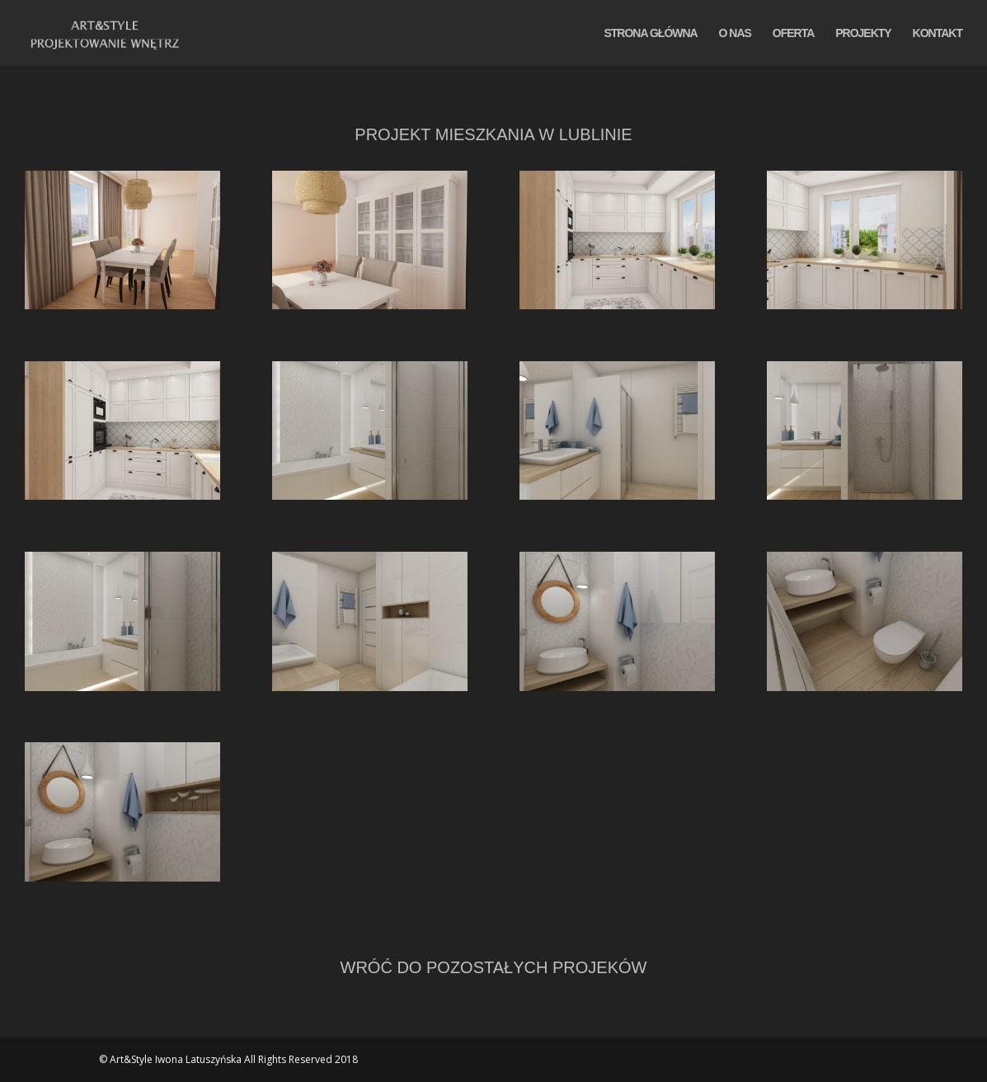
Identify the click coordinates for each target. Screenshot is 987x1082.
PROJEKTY (863, 33)
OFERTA (794, 33)
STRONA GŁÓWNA (650, 33)
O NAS (735, 33)
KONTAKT (937, 33)
